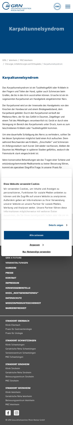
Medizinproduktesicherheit (23, 302)
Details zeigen (56, 225)
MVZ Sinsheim (12, 380)
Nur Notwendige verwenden (36, 251)
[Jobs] (57, 6)
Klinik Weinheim (13, 392)
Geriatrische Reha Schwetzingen (21, 348)
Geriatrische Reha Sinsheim (18, 372)
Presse (9, 272)
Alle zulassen (36, 235)
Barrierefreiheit (16, 308)
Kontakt (11, 277)
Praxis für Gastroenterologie (19, 329)
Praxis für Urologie (14, 333)
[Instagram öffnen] (16, 412)
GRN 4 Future (14, 257)
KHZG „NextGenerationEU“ (22, 292)
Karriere (11, 267)
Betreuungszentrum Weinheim (20, 400)
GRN (4, 60)
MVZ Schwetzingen (14, 356)
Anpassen (37, 244)
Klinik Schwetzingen (15, 344)
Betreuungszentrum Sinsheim (20, 376)
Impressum (12, 282)
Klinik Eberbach (13, 325)
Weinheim (13, 60)
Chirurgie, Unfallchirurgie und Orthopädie (23, 64)
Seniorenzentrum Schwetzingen (21, 352)
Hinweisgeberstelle (18, 287)
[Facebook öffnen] (8, 412)
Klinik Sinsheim (13, 368)
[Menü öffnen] (68, 6)
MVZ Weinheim (26, 60)
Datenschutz (14, 297)
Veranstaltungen (17, 262)
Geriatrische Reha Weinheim (19, 396)
